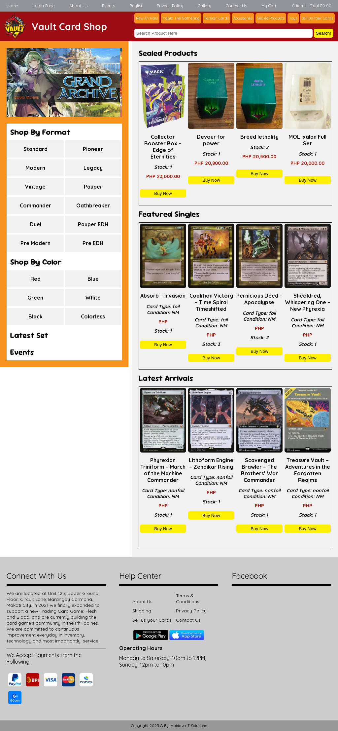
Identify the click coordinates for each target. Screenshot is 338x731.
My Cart (268, 5)
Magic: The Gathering (181, 18)
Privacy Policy (170, 5)
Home (12, 5)
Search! (323, 33)
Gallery (204, 5)
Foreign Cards (216, 18)
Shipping (141, 611)
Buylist (135, 5)
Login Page (44, 5)
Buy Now (163, 193)
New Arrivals (147, 18)
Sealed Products (271, 18)
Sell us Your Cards (317, 18)
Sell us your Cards (152, 620)
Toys (293, 18)
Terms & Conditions (187, 598)
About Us (78, 5)
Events (108, 5)
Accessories (243, 18)
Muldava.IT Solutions (188, 725)
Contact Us (236, 5)
